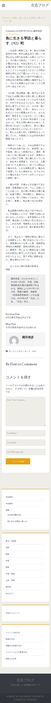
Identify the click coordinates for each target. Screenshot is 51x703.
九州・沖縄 (10, 580)
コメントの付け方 (13, 633)
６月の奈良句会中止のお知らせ (21, 327)
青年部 (8, 587)
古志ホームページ (13, 613)
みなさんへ (10, 593)
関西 (7, 567)
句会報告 (9, 497)
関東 (7, 554)
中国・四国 (10, 574)
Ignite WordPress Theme (23, 696)
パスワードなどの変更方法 (16, 652)
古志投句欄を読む (14, 515)
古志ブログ (40, 5)
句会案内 (9, 504)
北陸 (7, 547)
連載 (14, 18)
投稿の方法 (10, 639)
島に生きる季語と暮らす (19, 351)
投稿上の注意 (11, 659)
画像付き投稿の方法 (14, 646)
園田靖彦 (37, 31)
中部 (7, 561)
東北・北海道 (11, 541)
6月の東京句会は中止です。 (19, 317)
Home (6, 18)
